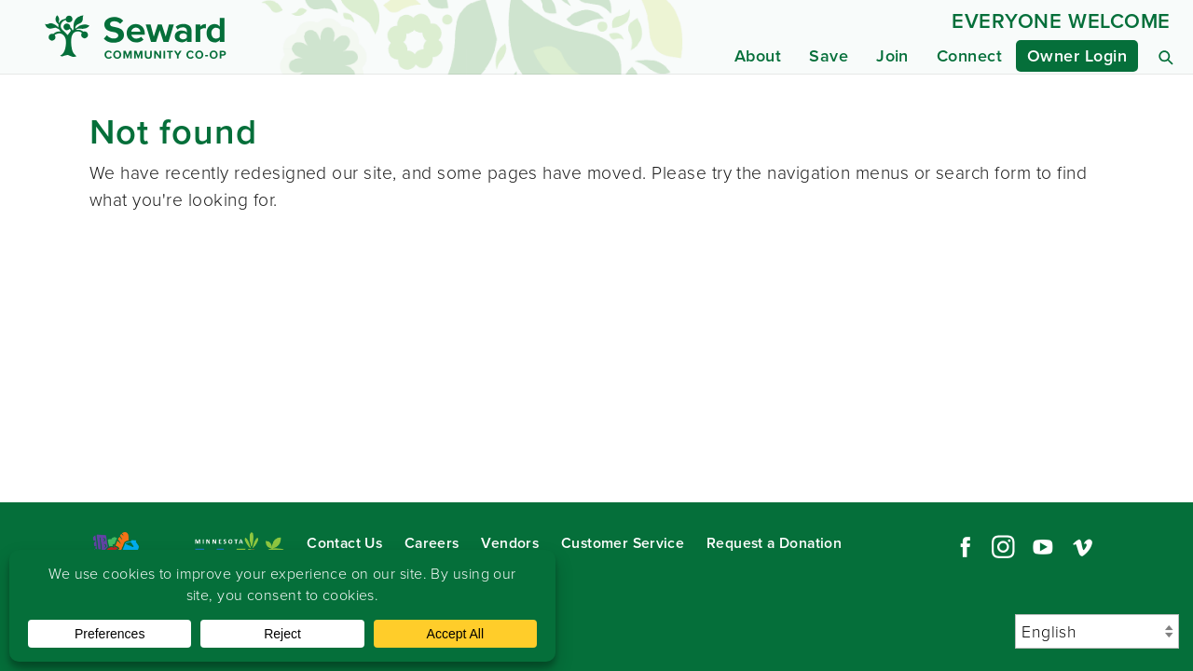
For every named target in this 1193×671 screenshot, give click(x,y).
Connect (969, 56)
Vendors (510, 543)
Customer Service (622, 543)
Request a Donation (774, 543)
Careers (432, 543)
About (757, 56)
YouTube (1043, 547)
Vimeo (1083, 547)
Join (892, 56)
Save (828, 56)
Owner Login (1077, 56)
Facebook (963, 547)
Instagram (1003, 547)
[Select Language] (1097, 631)
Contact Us (344, 543)
